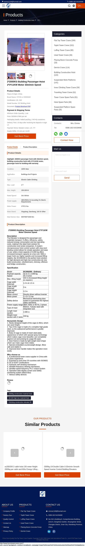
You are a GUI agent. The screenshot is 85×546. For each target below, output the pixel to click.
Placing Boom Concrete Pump (31, 527)
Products (12, 20)
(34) (67, 87)
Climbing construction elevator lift (20, 402)
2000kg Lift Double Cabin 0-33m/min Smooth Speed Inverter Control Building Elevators (61, 468)
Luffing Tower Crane (28, 519)
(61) (66, 97)
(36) (63, 55)
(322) (64, 45)
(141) (64, 81)
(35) (64, 108)
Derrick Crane (25, 531)
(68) (62, 102)
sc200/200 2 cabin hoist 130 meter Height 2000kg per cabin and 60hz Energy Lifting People (21, 468)
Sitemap (6, 527)
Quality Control (8, 519)
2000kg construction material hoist (20, 394)
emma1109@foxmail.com (12, 2)
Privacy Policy (8, 531)
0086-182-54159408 (75, 2)
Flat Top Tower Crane (28, 511)
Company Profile (9, 511)
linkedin (49, 531)
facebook (54, 531)
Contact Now (67, 140)
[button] (15, 453)
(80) (63, 50)
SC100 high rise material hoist (19, 398)
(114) (62, 67)
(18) (66, 61)
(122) (64, 73)
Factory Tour (7, 515)
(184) (64, 40)
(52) (65, 92)
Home (5, 20)
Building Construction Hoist (26, 20)
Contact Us (7, 523)
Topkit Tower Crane (27, 515)
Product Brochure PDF (23, 106)
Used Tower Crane (27, 523)
